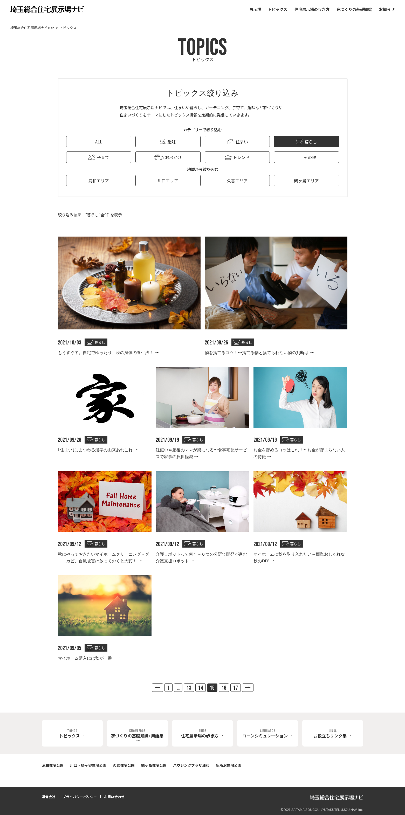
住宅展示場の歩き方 (312, 9)
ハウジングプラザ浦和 (191, 765)
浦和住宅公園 (53, 765)
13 (189, 688)
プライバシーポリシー (80, 796)
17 (235, 688)
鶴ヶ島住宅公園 (154, 765)
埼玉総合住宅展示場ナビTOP (32, 27)
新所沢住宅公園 (228, 765)
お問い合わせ (114, 796)
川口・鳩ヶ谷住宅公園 (88, 765)
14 (200, 688)
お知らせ (387, 9)
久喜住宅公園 (124, 765)
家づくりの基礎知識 (354, 9)
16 (224, 688)
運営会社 (49, 796)
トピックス (277, 9)
